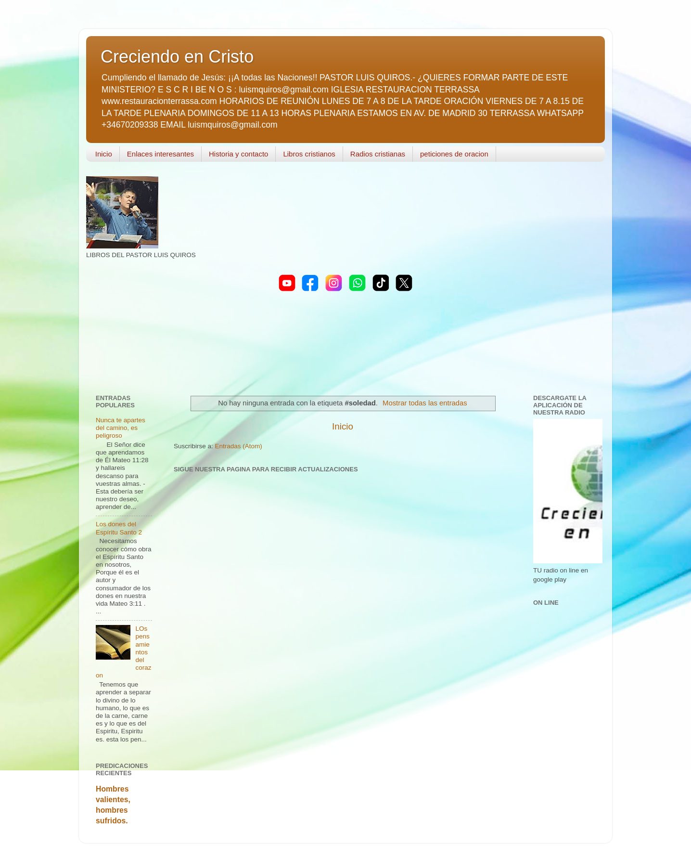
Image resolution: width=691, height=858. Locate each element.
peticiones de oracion (454, 154)
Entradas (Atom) (238, 446)
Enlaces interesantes (160, 154)
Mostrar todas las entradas (425, 403)
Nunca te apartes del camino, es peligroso (120, 427)
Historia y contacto (238, 154)
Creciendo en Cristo (177, 56)
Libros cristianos (309, 154)
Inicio (103, 154)
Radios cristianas (377, 154)
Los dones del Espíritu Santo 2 (119, 527)
